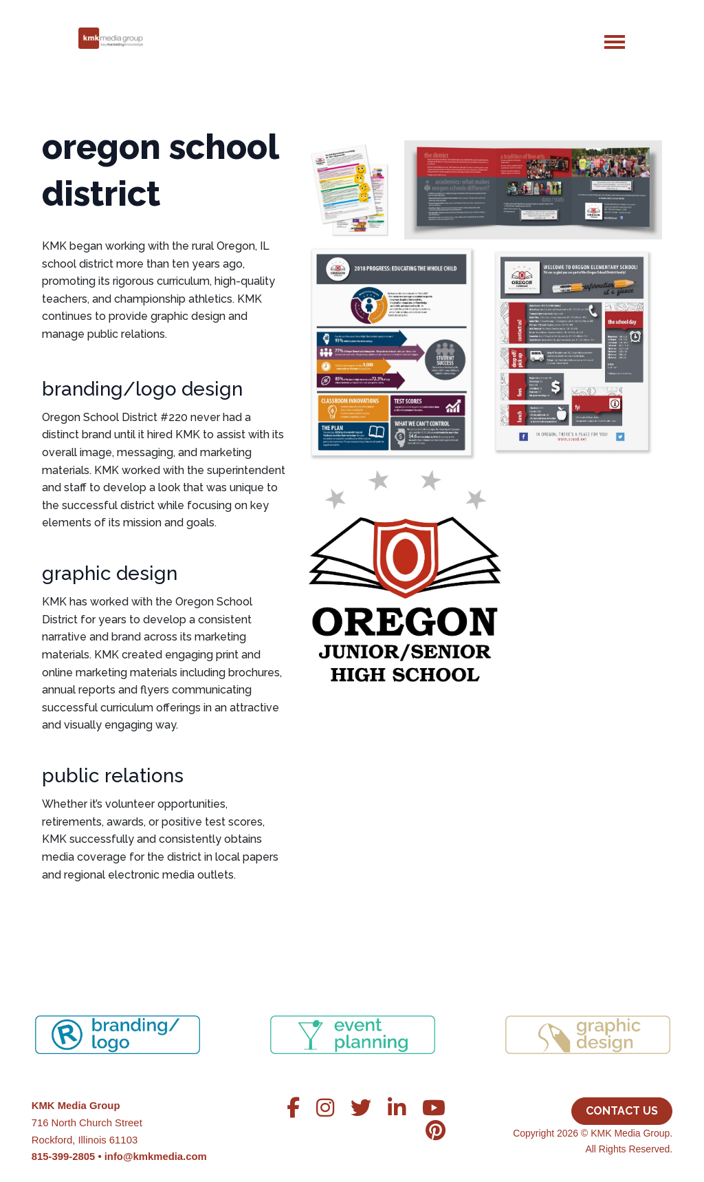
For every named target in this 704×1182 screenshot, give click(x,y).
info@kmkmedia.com (155, 1156)
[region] (352, 1017)
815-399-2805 (64, 1156)
